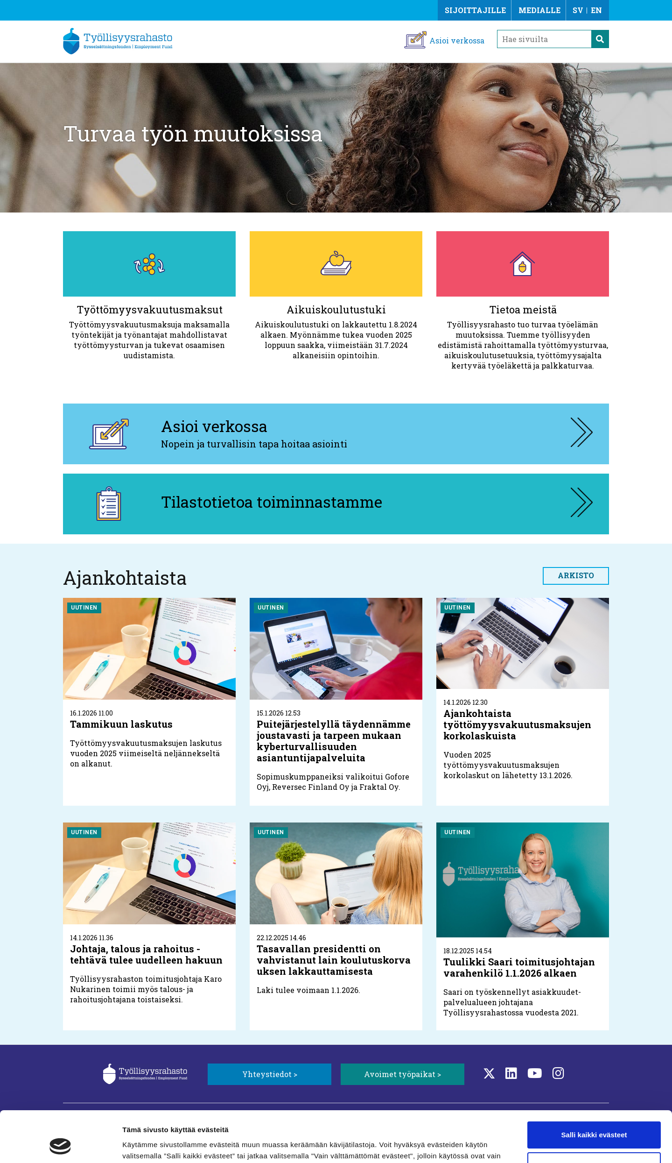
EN (596, 10)
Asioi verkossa (456, 40)
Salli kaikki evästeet (594, 1087)
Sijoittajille (475, 10)
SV (578, 10)
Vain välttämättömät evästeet (594, 1117)
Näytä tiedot (142, 1145)
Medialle (539, 10)
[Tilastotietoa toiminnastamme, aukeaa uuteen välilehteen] (336, 504)
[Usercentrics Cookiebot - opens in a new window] (60, 1145)
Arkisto (576, 575)
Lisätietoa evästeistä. (340, 1119)
